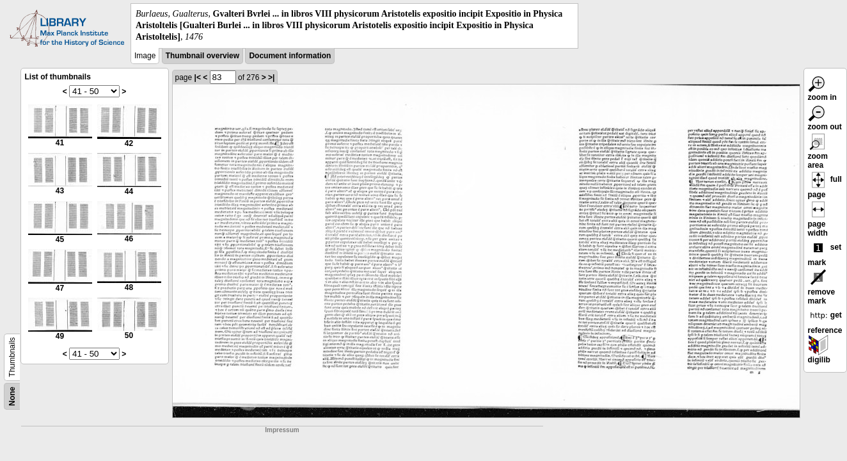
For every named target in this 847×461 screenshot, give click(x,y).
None (12, 396)
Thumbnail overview (202, 55)
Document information (290, 55)
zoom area (818, 153)
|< (197, 77)
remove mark (821, 288)
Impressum (282, 429)
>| (271, 77)
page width (818, 221)
